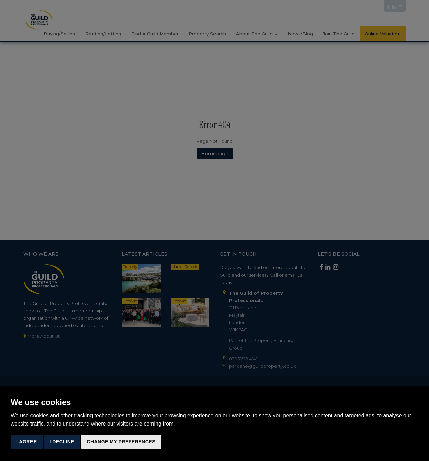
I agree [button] (26, 441)
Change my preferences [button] (121, 441)
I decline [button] (62, 441)
